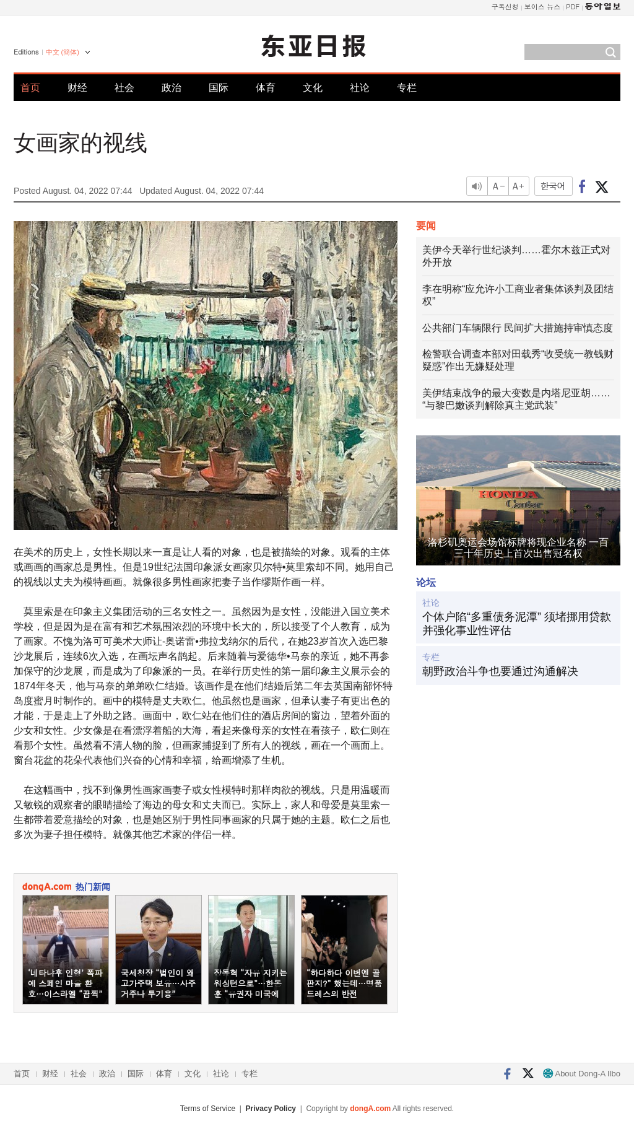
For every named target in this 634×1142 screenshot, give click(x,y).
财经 (77, 87)
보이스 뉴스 (542, 6)
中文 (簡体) (62, 52)
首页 (30, 87)
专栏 (407, 87)
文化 (313, 87)
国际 (218, 87)
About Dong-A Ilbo (581, 1073)
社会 (124, 87)
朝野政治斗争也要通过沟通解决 (500, 671)
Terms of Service (207, 1108)
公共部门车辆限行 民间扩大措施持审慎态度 (517, 328)
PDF (573, 6)
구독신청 (505, 6)
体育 (266, 87)
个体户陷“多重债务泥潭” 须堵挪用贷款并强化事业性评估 (516, 624)
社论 (360, 87)
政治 (171, 87)
